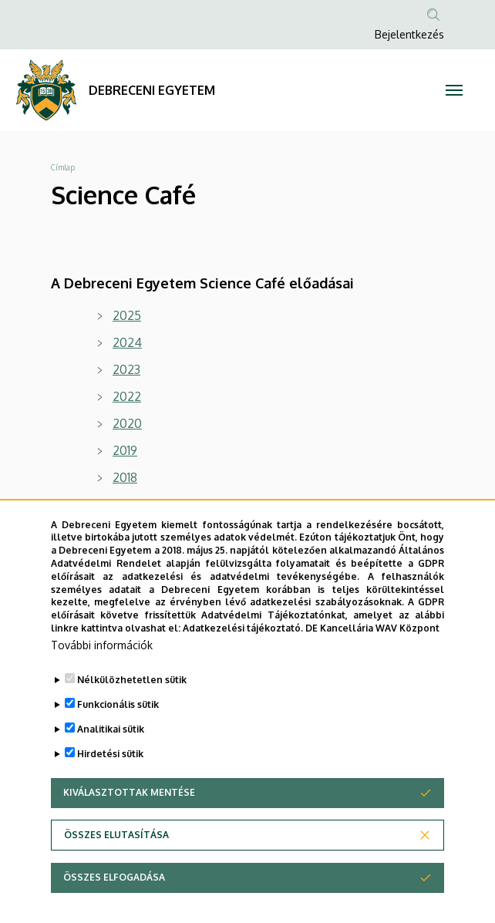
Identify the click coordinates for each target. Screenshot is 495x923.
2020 (127, 423)
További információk (102, 671)
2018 (125, 477)
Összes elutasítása (116, 861)
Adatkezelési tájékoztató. (243, 655)
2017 (125, 504)
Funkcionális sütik (118, 730)
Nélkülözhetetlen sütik (132, 706)
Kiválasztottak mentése (129, 818)
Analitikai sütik (110, 755)
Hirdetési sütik (110, 780)
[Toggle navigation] (453, 90)
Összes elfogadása (114, 903)
